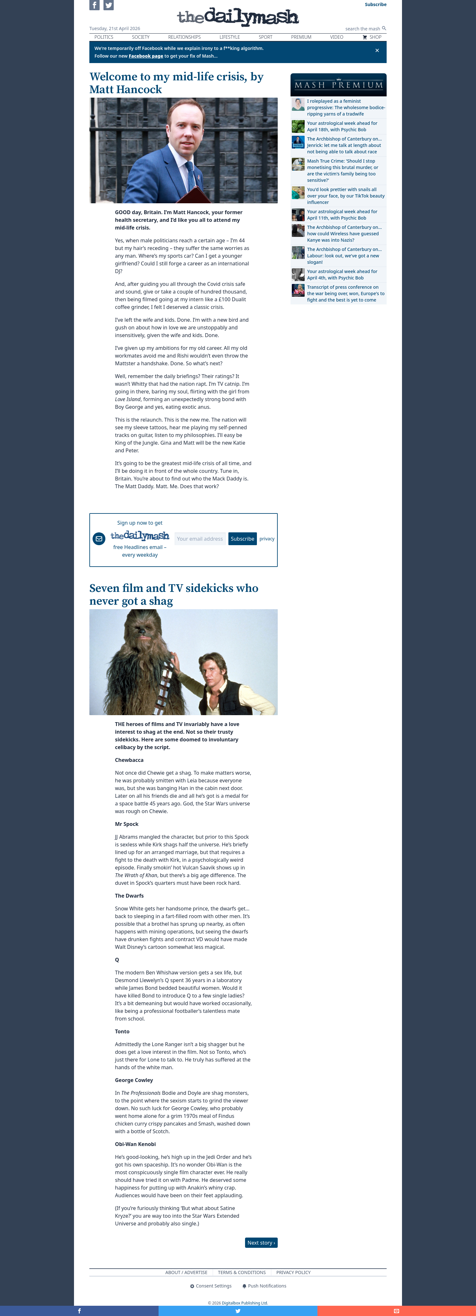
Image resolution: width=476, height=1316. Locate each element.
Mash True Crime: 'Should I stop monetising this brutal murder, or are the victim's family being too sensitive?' (342, 170)
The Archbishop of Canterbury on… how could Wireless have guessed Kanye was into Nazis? (344, 233)
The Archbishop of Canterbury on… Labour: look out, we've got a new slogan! (344, 255)
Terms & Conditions (242, 1272)
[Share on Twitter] (238, 1311)
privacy (267, 539)
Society (140, 37)
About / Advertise (186, 1272)
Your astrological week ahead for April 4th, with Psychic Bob (342, 274)
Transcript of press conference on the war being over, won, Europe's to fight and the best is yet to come (346, 293)
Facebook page (146, 56)
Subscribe (242, 538)
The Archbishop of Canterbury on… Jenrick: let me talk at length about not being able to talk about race (344, 145)
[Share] (396, 1311)
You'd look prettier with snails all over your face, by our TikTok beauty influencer (346, 195)
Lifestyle (229, 37)
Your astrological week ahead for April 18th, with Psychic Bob (342, 126)
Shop (372, 37)
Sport (265, 37)
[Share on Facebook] (79, 1311)
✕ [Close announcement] (377, 50)
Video (336, 37)
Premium (301, 37)
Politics (103, 37)
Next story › (261, 1242)
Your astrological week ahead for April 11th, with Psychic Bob (342, 214)
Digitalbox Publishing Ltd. (245, 1303)
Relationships (184, 37)
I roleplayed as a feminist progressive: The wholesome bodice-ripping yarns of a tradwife (346, 107)
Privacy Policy (293, 1272)
